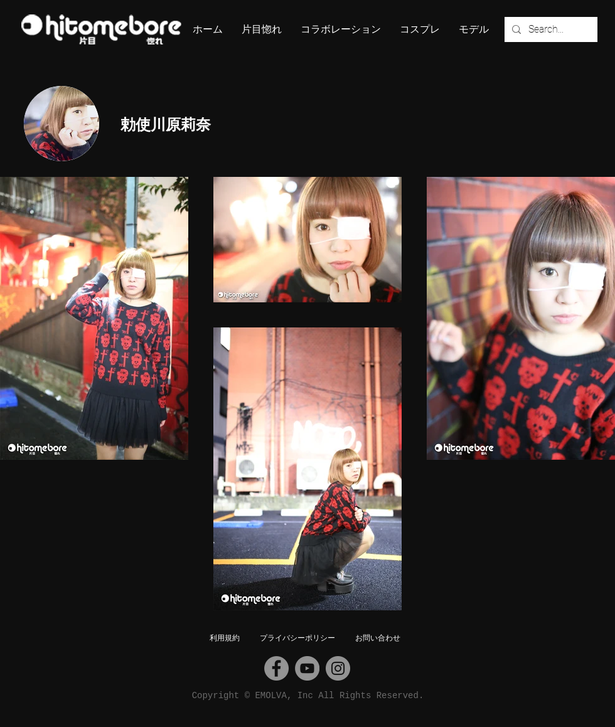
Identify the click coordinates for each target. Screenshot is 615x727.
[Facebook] (276, 668)
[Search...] (549, 29)
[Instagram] (338, 668)
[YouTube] (307, 668)
